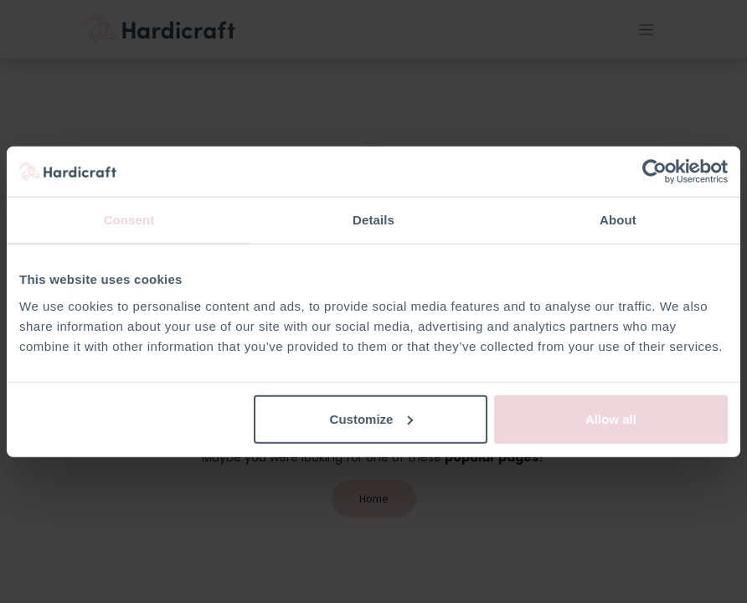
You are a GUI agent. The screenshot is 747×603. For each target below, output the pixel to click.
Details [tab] (373, 220)
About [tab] (618, 220)
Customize (372, 418)
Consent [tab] (129, 220)
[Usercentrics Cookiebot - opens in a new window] (654, 171)
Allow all (610, 418)
